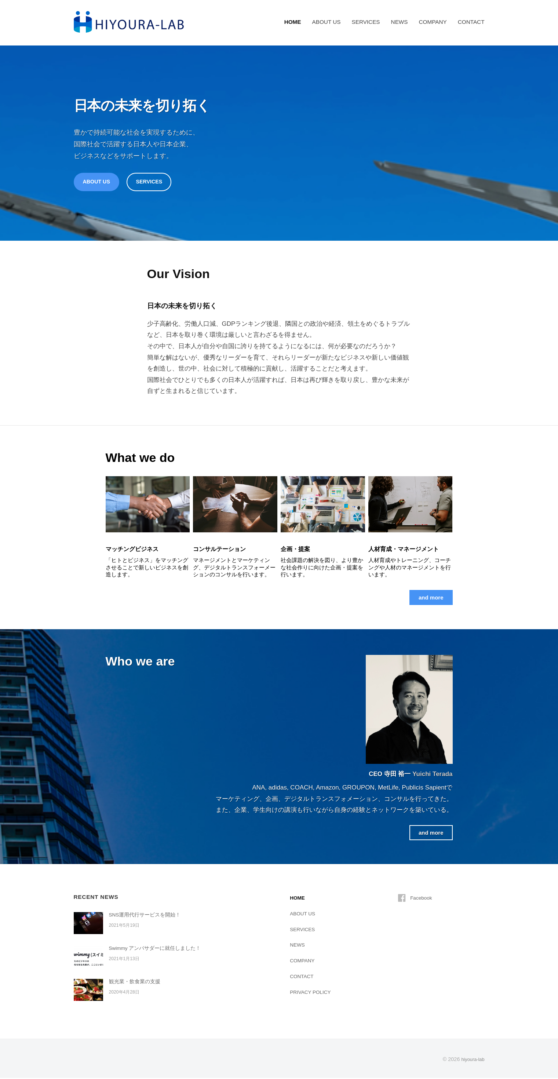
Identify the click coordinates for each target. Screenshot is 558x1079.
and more (429, 598)
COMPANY (432, 22)
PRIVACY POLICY (313, 993)
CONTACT (471, 22)
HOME (292, 22)
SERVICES (365, 22)
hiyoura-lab (471, 1060)
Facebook (422, 899)
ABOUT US (326, 22)
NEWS (399, 22)
